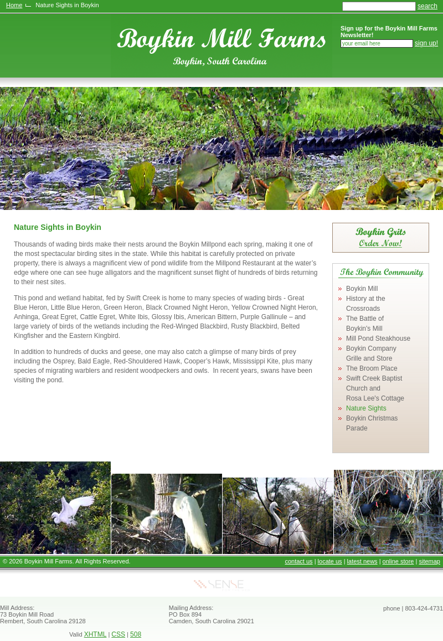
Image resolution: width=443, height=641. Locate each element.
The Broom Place (372, 368)
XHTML (95, 634)
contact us (298, 561)
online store (398, 561)
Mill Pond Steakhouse (378, 338)
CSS (118, 634)
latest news (362, 561)
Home (14, 5)
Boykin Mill (362, 289)
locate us (330, 561)
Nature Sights (366, 408)
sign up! (426, 43)
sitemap (429, 561)
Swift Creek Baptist (375, 388)
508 (135, 634)
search (427, 6)
